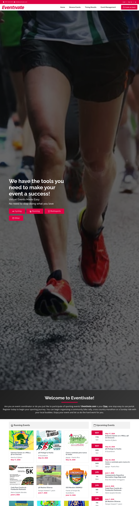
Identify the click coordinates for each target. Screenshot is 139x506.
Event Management (108, 7)
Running (35, 211)
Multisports (54, 211)
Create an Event (129, 7)
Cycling (17, 211)
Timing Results (90, 7)
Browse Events (75, 7)
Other (16, 218)
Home (62, 7)
